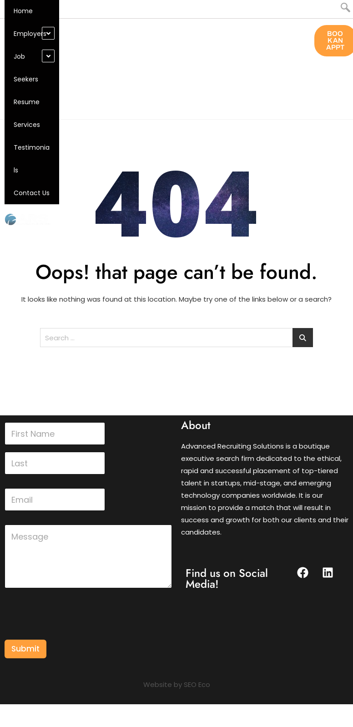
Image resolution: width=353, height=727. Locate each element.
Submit (25, 648)
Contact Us (32, 192)
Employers (30, 33)
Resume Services (27, 113)
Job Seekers (26, 68)
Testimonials (32, 159)
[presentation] (74, 634)
